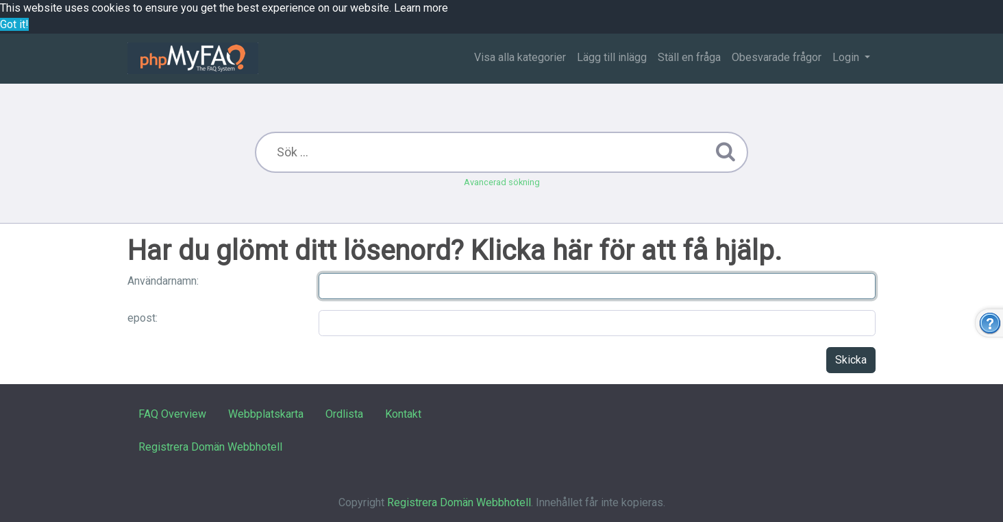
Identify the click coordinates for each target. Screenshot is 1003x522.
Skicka (851, 359)
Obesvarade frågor (776, 57)
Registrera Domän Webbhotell (210, 446)
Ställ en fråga (689, 57)
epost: (142, 317)
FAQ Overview (172, 413)
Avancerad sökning (502, 182)
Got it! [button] (14, 24)
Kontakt (403, 413)
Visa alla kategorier (520, 57)
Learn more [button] (421, 7)
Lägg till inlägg (612, 57)
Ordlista (344, 413)
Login (847, 57)
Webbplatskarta (266, 413)
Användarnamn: (163, 280)
